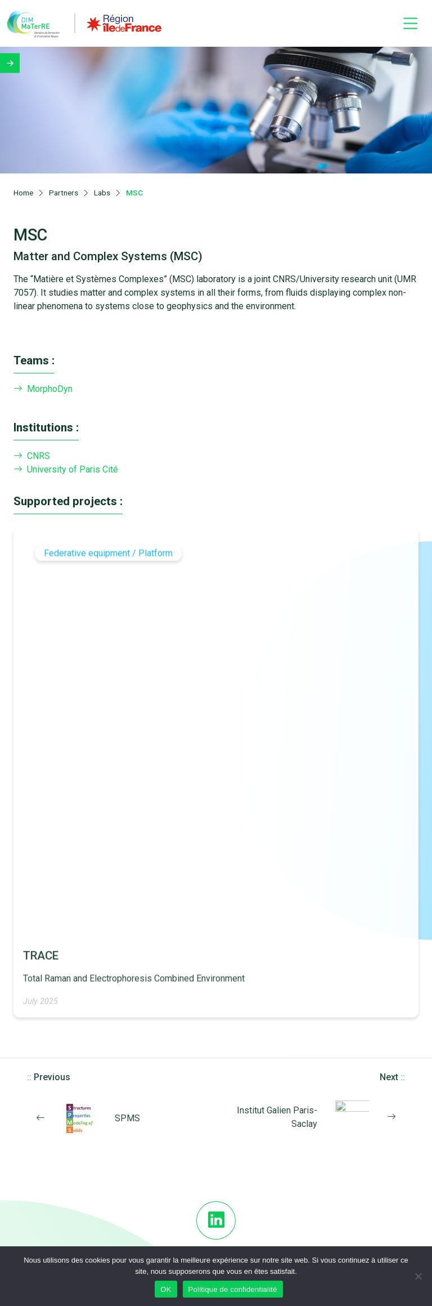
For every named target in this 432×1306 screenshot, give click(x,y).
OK (165, 1289)
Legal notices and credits (216, 1223)
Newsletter (216, 1237)
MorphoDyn (43, 384)
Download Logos (216, 1209)
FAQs (216, 1195)
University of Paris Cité (66, 465)
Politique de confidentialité (232, 1289)
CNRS (32, 451)
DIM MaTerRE (216, 1180)
